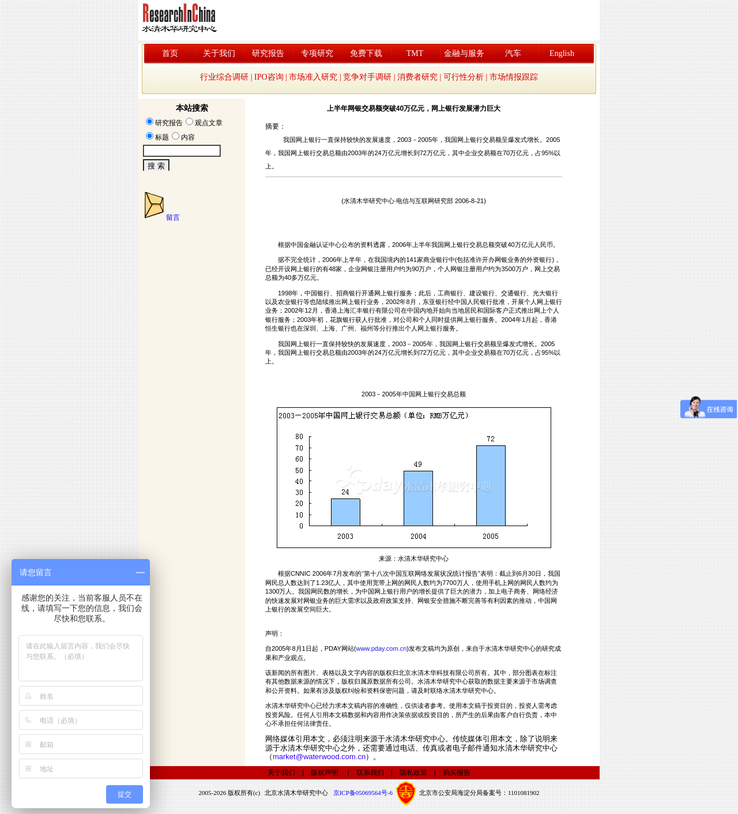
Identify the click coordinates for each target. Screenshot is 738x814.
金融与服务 (464, 53)
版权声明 (324, 772)
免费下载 (366, 53)
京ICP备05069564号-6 (363, 792)
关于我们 (219, 53)
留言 (173, 217)
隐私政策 (413, 772)
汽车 (513, 53)
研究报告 (268, 53)
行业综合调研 (224, 77)
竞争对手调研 (367, 77)
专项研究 (317, 53)
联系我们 (370, 772)
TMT (415, 53)
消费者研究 (417, 77)
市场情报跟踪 (514, 77)
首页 (170, 53)
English (561, 53)
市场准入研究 (313, 77)
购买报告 (456, 772)
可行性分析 (463, 77)
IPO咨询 (269, 77)
